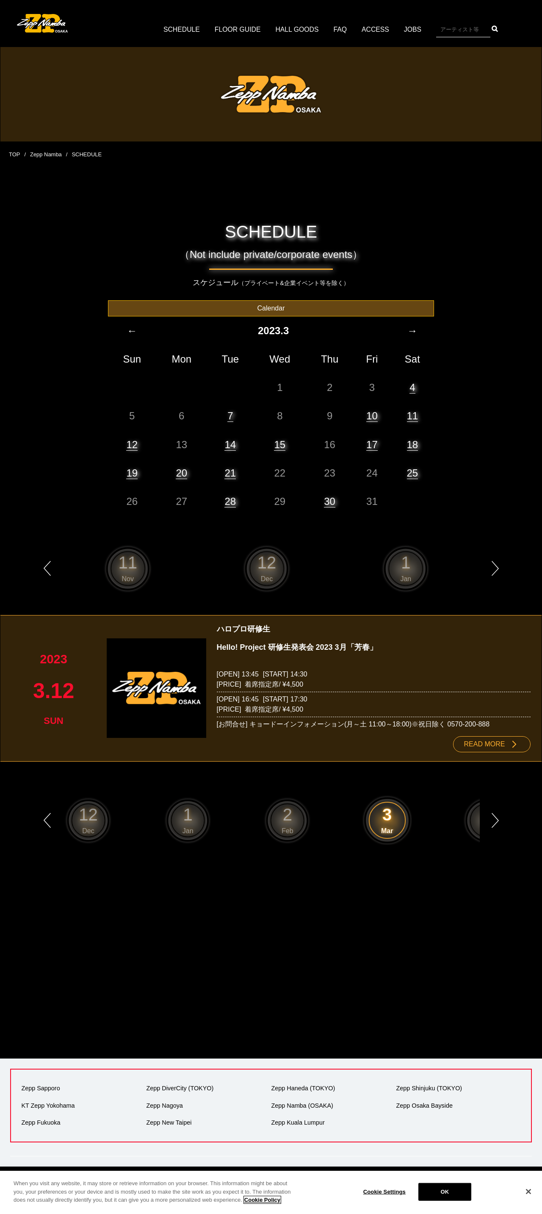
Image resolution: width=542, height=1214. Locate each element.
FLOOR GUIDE (237, 29)
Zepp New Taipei (168, 1122)
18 (412, 444)
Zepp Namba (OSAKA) (302, 1105)
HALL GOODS (297, 29)
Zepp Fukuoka (40, 1122)
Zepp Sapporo (40, 1088)
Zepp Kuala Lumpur (297, 1122)
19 (132, 472)
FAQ (341, 29)
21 (230, 472)
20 (181, 472)
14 (230, 444)
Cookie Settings (384, 1192)
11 (412, 415)
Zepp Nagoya (164, 1105)
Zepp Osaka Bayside (424, 1105)
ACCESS (376, 29)
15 (279, 444)
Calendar (271, 307)
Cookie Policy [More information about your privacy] (262, 1200)
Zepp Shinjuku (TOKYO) (429, 1088)
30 (329, 501)
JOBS (414, 29)
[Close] (528, 1191)
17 (372, 444)
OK (444, 1192)
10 (372, 415)
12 (132, 444)
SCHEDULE (180, 29)
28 (230, 501)
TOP (14, 154)
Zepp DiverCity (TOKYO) (179, 1088)
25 (412, 472)
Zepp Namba (46, 154)
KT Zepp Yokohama (48, 1105)
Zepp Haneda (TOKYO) (303, 1088)
